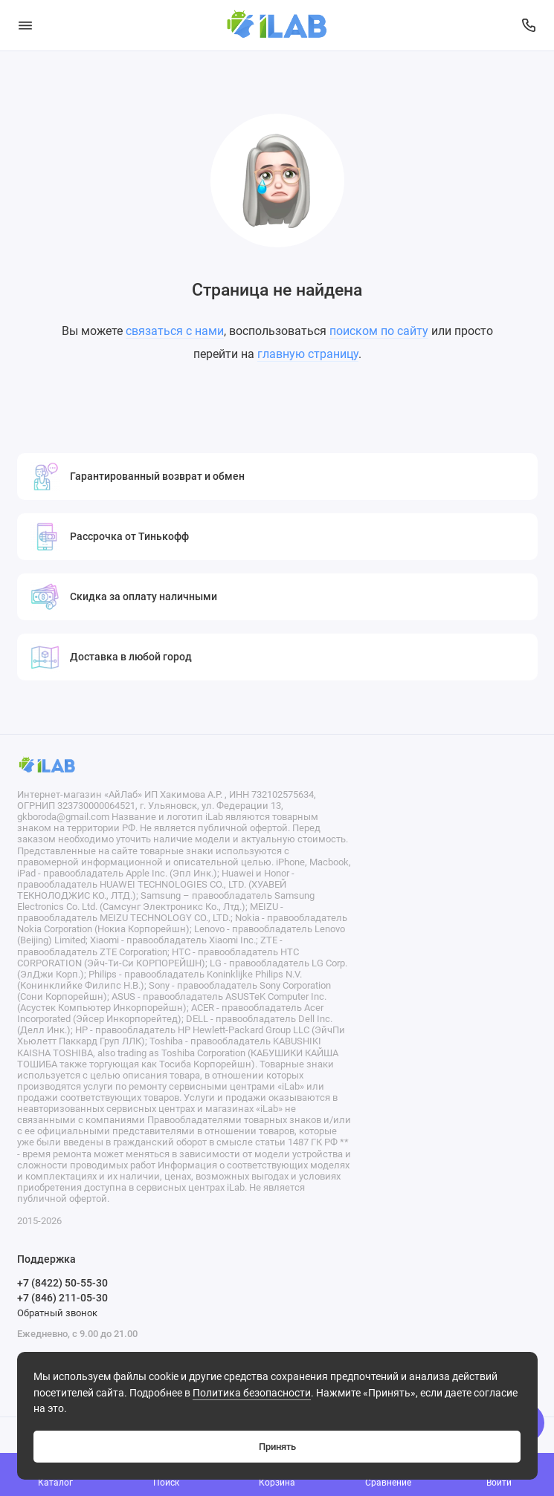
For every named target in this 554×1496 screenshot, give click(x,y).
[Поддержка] (529, 25)
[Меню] (25, 25)
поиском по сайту (378, 331)
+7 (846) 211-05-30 (62, 1298)
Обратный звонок (57, 1312)
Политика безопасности (252, 1393)
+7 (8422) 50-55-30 (62, 1283)
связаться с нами (175, 331)
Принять (277, 1446)
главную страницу (307, 354)
